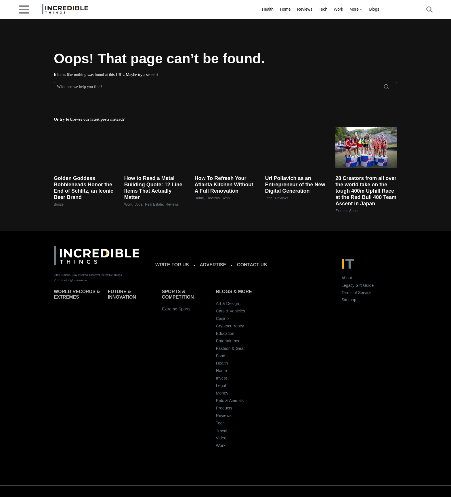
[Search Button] (426, 9)
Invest (221, 378)
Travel (221, 430)
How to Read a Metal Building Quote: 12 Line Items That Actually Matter (153, 187)
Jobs (138, 204)
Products (224, 408)
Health (268, 9)
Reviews (304, 9)
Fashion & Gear (230, 348)
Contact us (252, 264)
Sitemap (348, 299)
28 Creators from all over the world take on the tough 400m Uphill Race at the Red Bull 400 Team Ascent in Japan (365, 190)
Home (285, 9)
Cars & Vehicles (230, 311)
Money (222, 393)
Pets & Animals (230, 400)
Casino (222, 318)
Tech (323, 9)
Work (338, 9)
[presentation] (85, 147)
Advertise (213, 264)
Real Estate (154, 204)
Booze (59, 204)
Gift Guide (365, 285)
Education (225, 333)
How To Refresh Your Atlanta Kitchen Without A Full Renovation (224, 184)
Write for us (172, 264)
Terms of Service (356, 292)
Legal (221, 385)
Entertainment (229, 341)
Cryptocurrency (230, 326)
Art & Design (227, 303)
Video (221, 438)
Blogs (374, 9)
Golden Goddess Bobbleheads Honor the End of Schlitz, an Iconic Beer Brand (83, 187)
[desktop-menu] (24, 9)
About (346, 278)
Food (221, 356)
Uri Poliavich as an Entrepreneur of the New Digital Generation (295, 184)
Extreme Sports (347, 211)
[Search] (225, 86)
